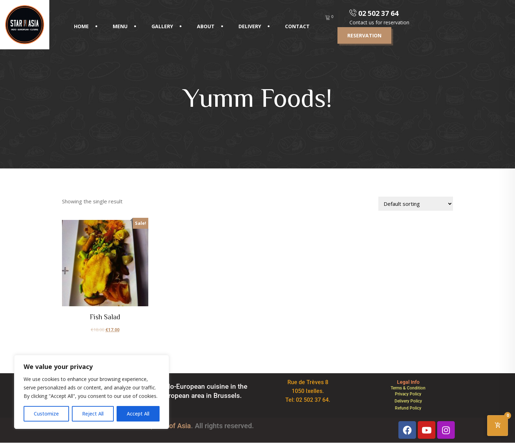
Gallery (162, 26)
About (206, 26)
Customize (46, 413)
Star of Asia (172, 426)
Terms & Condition (408, 388)
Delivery (249, 26)
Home (81, 26)
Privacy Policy (408, 394)
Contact (297, 26)
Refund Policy (408, 408)
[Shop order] (415, 204)
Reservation (364, 35)
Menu (120, 26)
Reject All (93, 413)
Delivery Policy (408, 401)
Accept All (138, 413)
